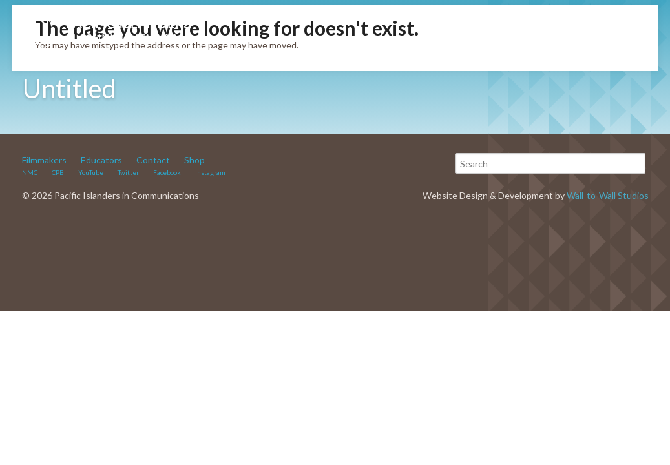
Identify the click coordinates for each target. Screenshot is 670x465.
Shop (194, 159)
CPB (58, 172)
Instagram (210, 172)
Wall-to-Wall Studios (608, 195)
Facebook (167, 172)
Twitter (128, 172)
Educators (101, 159)
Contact (153, 159)
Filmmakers (44, 159)
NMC (29, 172)
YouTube (90, 172)
